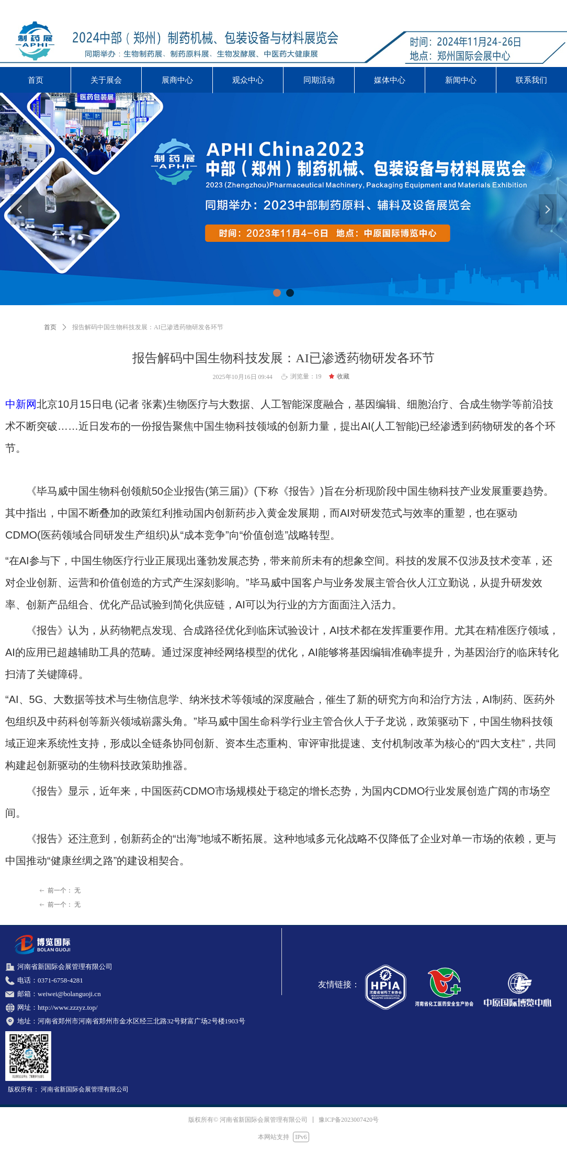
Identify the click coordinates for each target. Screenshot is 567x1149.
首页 (50, 327)
